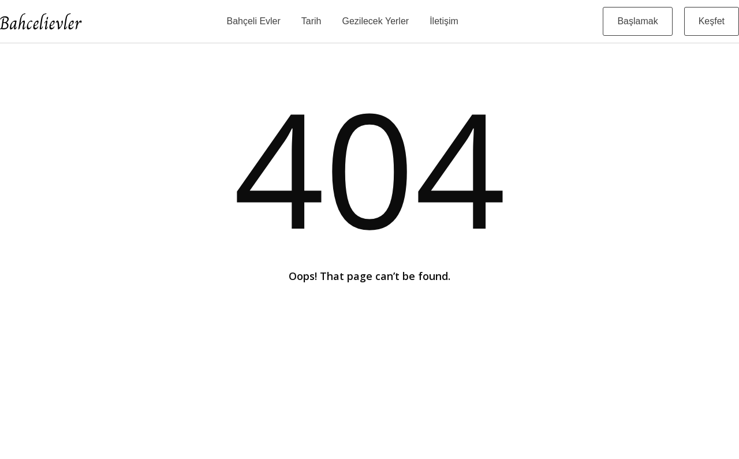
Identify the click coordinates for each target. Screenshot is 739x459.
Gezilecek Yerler (375, 21)
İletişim (444, 21)
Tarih (311, 21)
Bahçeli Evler (253, 21)
